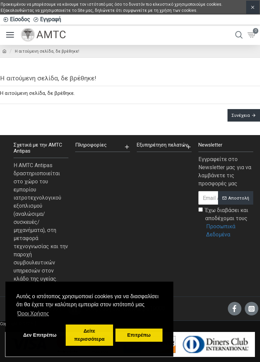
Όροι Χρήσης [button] (33, 313)
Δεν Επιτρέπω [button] (39, 335)
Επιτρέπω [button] (139, 335)
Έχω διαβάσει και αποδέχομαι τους (225, 223)
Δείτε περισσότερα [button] (89, 335)
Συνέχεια (241, 115)
